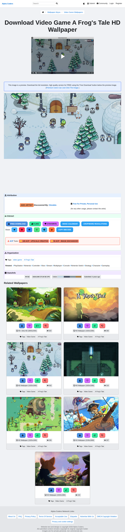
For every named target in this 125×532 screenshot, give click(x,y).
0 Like (35, 224)
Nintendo (27, 266)
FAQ (20, 516)
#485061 (67, 277)
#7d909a (73, 277)
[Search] (56, 3)
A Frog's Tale (29, 260)
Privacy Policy (30, 516)
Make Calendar (70, 224)
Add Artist (27, 205)
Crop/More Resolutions (95, 224)
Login (111, 3)
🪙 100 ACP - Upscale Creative (34, 241)
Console (66, 266)
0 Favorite (51, 224)
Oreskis (52, 205)
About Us (11, 516)
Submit (91, 3)
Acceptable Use (61, 516)
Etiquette (73, 516)
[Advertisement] (62, 176)
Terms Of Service (45, 516)
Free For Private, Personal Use (85, 204)
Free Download (17, 224)
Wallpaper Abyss (53, 12)
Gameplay (105, 266)
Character (96, 266)
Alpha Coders (7, 4)
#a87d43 (78, 277)
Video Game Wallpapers (73, 12)
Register (119, 3)
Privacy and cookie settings (62, 522)
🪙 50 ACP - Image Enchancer (64, 241)
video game (17, 260)
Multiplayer (57, 266)
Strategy (88, 266)
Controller (35, 266)
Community (102, 3)
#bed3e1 (61, 277)
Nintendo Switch (77, 266)
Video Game (31, 337)
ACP (11, 241)
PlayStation (18, 266)
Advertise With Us (87, 516)
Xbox (43, 266)
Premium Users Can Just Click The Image (62, 88)
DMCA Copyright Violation (107, 516)
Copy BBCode (64, 230)
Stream (49, 266)
